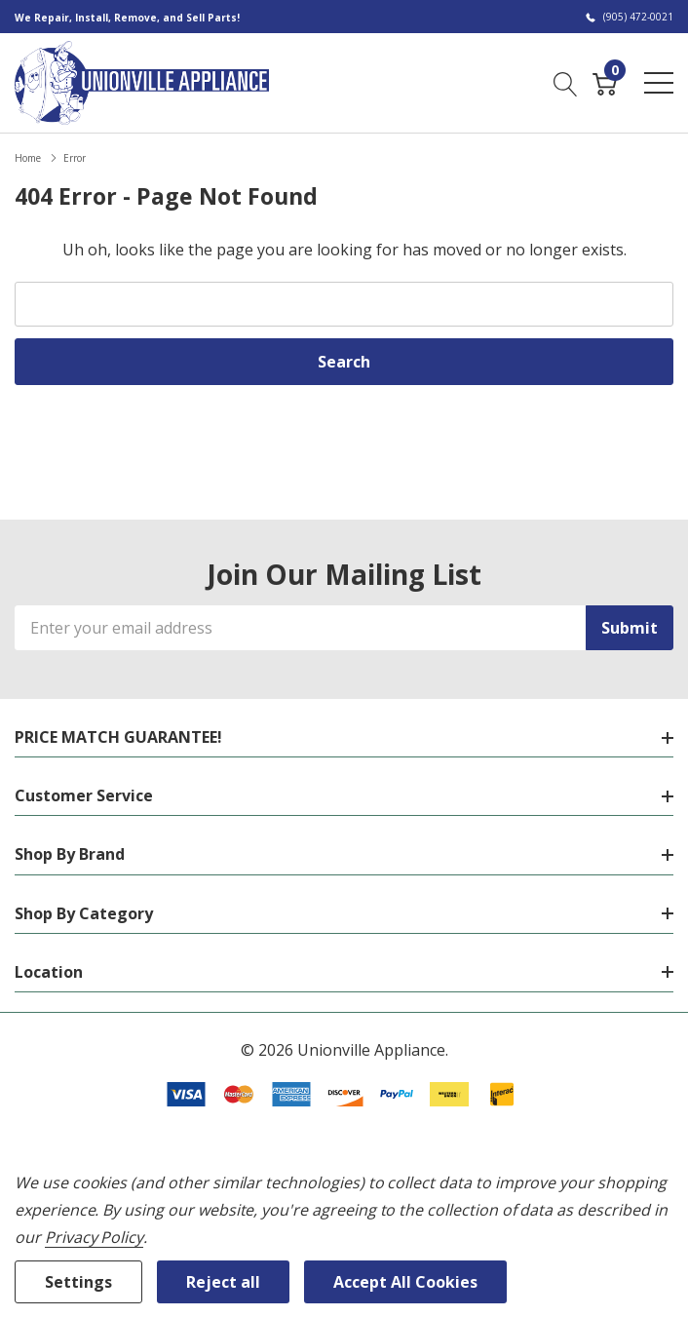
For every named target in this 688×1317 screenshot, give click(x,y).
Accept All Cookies (405, 1282)
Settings (78, 1282)
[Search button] (566, 82)
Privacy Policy (94, 1237)
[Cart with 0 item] (604, 82)
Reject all (223, 1282)
